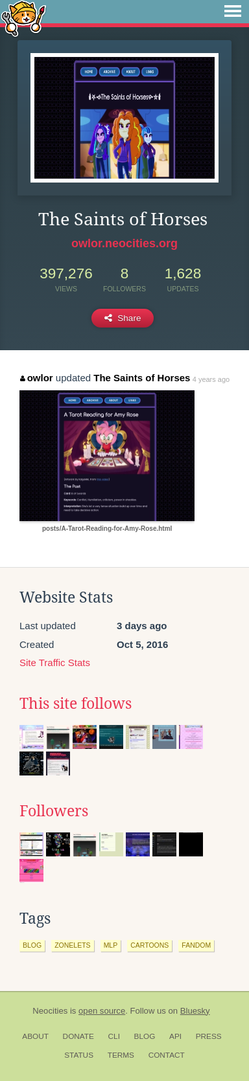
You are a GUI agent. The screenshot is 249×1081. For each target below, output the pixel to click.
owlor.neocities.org (124, 243)
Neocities (49, 1011)
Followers (53, 811)
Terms (121, 1055)
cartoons (149, 945)
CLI (114, 1036)
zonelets (72, 945)
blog (32, 945)
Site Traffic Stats (54, 662)
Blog (145, 1036)
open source (101, 1011)
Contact (166, 1055)
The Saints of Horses (141, 377)
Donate (78, 1036)
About (35, 1036)
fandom (196, 945)
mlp (111, 945)
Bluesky (195, 1011)
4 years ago (211, 379)
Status (78, 1055)
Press (209, 1036)
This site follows (75, 703)
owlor (36, 377)
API (175, 1036)
